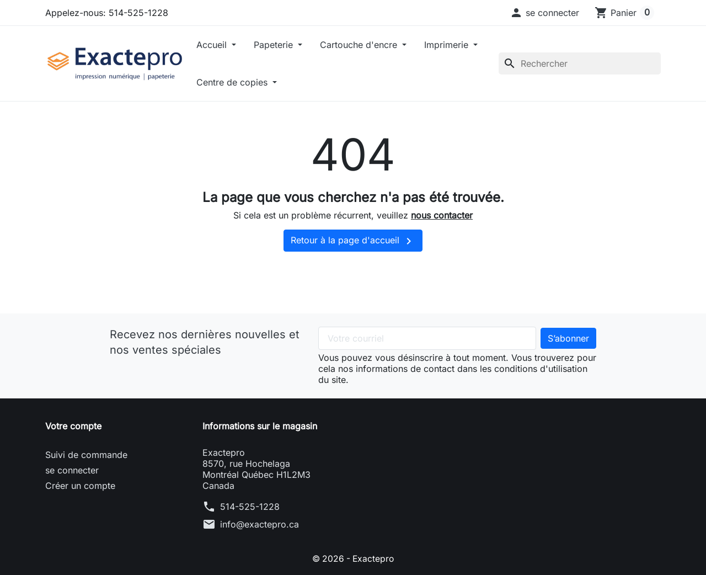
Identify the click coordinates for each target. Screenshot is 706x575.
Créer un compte (80, 485)
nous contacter (442, 215)
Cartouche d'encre (360, 44)
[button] (544, 13)
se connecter (72, 470)
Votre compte (73, 426)
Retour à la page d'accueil (353, 241)
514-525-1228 (250, 506)
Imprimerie (447, 44)
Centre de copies (233, 82)
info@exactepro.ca (259, 524)
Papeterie (275, 44)
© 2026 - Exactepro (353, 558)
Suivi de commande (86, 454)
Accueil (212, 44)
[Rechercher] (580, 63)
